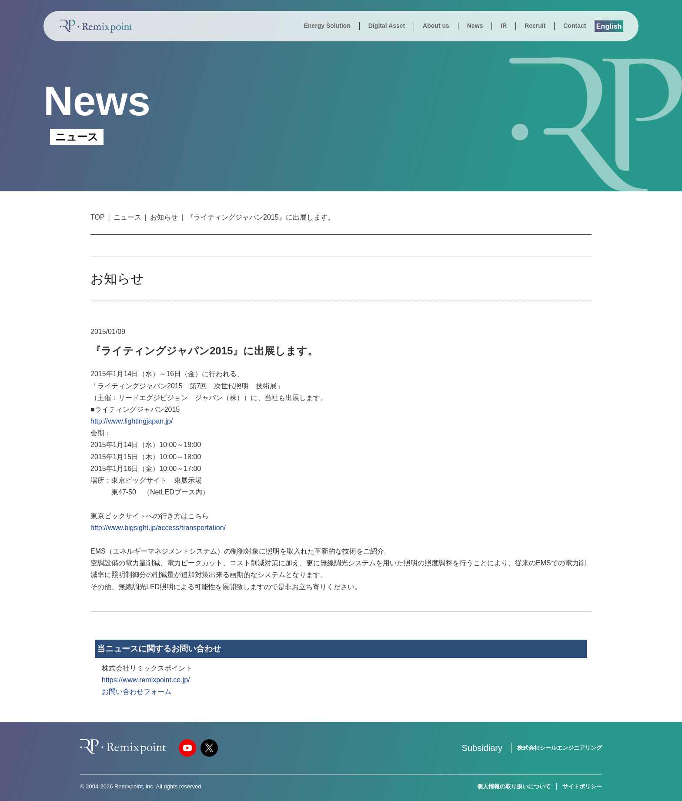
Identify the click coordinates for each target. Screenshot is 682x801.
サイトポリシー (582, 786)
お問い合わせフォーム (136, 691)
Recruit (535, 25)
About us (436, 25)
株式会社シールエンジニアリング (559, 747)
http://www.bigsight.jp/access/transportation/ (158, 527)
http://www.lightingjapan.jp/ (131, 421)
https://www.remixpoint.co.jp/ (146, 680)
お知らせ (164, 217)
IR (504, 25)
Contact (574, 25)
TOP (97, 217)
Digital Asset (386, 25)
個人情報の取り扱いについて (514, 786)
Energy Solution (327, 25)
